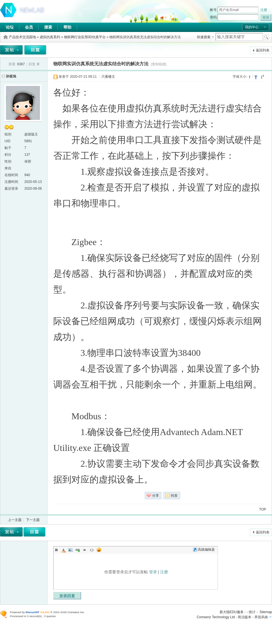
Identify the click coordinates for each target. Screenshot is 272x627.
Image (70, 550)
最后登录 (11, 189)
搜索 (48, 27)
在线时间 (11, 175)
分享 (155, 496)
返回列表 (262, 50)
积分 (8, 155)
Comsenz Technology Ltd (216, 617)
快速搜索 (204, 37)
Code (92, 550)
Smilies (99, 550)
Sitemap (266, 612)
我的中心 (252, 27)
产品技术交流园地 (22, 37)
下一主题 (33, 520)
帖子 (8, 148)
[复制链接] (158, 64)
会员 (29, 27)
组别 (8, 134)
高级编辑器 (204, 550)
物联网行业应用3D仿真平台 (85, 37)
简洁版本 (244, 617)
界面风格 (261, 617)
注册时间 (11, 182)
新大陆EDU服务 (232, 612)
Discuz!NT (32, 612)
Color (63, 550)
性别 (8, 161)
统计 (252, 612)
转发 (174, 496)
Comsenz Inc (75, 612)
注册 (263, 10)
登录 (153, 572)
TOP (262, 509)
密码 (213, 17)
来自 (8, 168)
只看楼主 (108, 77)
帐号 (213, 10)
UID (7, 141)
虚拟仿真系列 (50, 37)
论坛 (10, 27)
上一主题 (15, 520)
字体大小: (240, 77)
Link (77, 550)
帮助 (67, 27)
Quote (85, 550)
